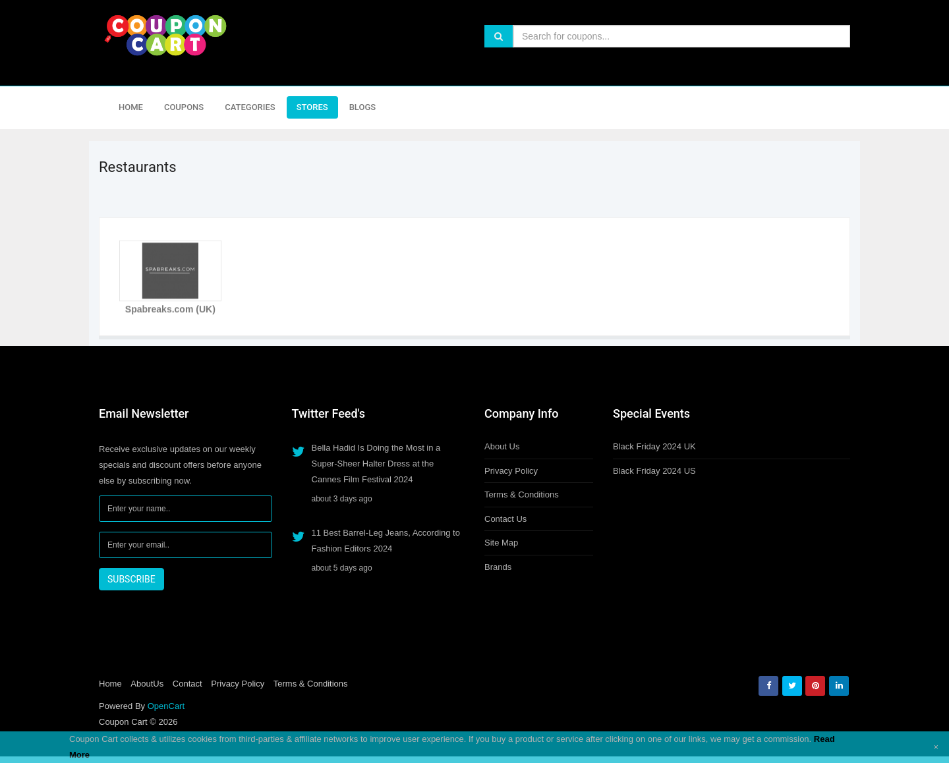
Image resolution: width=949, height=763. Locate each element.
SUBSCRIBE (131, 579)
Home (131, 107)
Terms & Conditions (521, 494)
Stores (312, 107)
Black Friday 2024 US (654, 471)
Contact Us (505, 519)
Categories (250, 107)
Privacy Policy (511, 471)
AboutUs (146, 684)
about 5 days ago (342, 568)
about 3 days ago (342, 498)
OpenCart (166, 706)
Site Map (501, 543)
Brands (497, 567)
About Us (501, 446)
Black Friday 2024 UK (654, 446)
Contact (187, 684)
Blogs (362, 107)
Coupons (184, 107)
